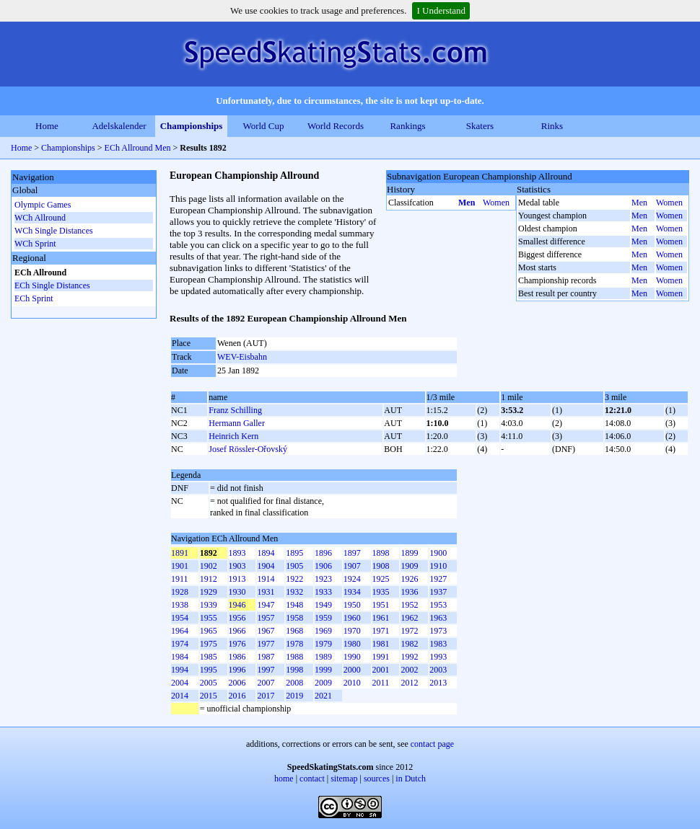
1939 (208, 605)
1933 (323, 592)
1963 (438, 618)
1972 (409, 631)
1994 (179, 670)
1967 (265, 631)
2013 (438, 683)
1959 (323, 618)
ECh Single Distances (52, 285)
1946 (237, 605)
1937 (438, 592)
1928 (179, 592)
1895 (294, 553)
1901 (179, 566)
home (284, 778)
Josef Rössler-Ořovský (248, 449)
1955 (208, 618)
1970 (352, 631)
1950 (352, 605)
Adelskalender (119, 125)
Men (466, 203)
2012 (409, 683)
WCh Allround (40, 218)
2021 (323, 696)
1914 (265, 579)
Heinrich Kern (233, 436)
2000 (352, 670)
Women (496, 203)
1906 (323, 566)
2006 (237, 683)
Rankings (407, 125)
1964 (179, 631)
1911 (179, 579)
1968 (294, 631)
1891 (179, 553)
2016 (237, 696)
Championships (191, 125)
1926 (409, 579)
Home (46, 125)
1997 (265, 670)
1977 (265, 644)
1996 (237, 670)
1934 (352, 592)
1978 (294, 644)
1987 (265, 657)
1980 (352, 644)
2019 (294, 696)
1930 (237, 592)
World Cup (263, 125)
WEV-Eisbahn (242, 357)
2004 (179, 683)
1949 (323, 605)
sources (377, 778)
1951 (381, 605)
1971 (381, 631)
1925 (381, 579)
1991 (381, 657)
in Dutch (410, 778)
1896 (323, 553)
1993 (438, 657)
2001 (381, 670)
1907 (352, 566)
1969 (323, 631)
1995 (208, 670)
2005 (208, 683)
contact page (432, 744)
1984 (179, 657)
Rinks (552, 125)
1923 (323, 579)
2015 (208, 696)
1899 (409, 553)
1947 (265, 605)
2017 (265, 696)
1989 (323, 657)
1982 (409, 644)
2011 (381, 683)
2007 (265, 683)
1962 (409, 618)
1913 (237, 579)
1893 (237, 553)
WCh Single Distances (53, 231)
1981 (381, 644)
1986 (237, 657)
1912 (208, 579)
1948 (294, 605)
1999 (323, 670)
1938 (179, 605)
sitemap (344, 778)
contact (312, 778)
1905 (294, 566)
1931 (265, 592)
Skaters (480, 125)
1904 (265, 566)
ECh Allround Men (138, 148)
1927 (438, 579)
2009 (323, 683)
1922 (294, 579)
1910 (438, 566)
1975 (208, 644)
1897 (352, 553)
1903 (237, 566)
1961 (381, 618)
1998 (294, 670)
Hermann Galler (237, 423)
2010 (352, 683)
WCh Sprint (35, 244)
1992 (409, 657)
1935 (381, 592)
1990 (352, 657)
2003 (438, 670)
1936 (409, 592)
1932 (294, 592)
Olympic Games (42, 205)
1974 (179, 644)
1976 (237, 644)
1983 (438, 644)
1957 (265, 618)
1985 (208, 657)
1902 (208, 566)
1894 (265, 553)
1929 (208, 592)
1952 (409, 605)
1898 (381, 553)
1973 (438, 631)
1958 (294, 618)
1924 (352, 579)
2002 (409, 670)
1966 (237, 631)
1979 (323, 644)
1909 (409, 566)
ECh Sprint (33, 298)
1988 (294, 657)
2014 (179, 696)
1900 (438, 553)
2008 (294, 683)
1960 (352, 618)
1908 (381, 566)
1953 (438, 605)
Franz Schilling (235, 410)
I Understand (440, 10)
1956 (237, 618)
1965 (208, 631)
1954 (179, 618)
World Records (335, 125)
